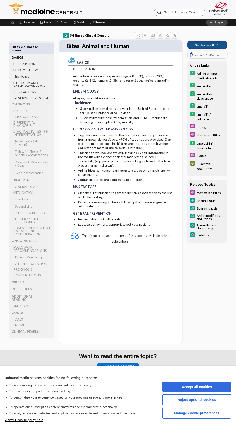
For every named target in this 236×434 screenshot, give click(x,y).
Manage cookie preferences (197, 413)
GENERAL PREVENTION (31, 87)
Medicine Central (66, 9)
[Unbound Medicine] (219, 8)
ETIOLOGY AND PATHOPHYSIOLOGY (29, 74)
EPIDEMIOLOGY (25, 59)
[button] (98, 22)
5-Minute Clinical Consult (86, 35)
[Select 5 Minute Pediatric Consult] (207, 126)
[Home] (12, 22)
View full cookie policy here (24, 420)
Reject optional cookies (196, 400)
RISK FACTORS (24, 81)
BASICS (17, 47)
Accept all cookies (197, 387)
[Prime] (62, 22)
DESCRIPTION (24, 53)
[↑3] (207, 45)
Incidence (22, 66)
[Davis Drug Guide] (207, 75)
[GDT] (207, 166)
